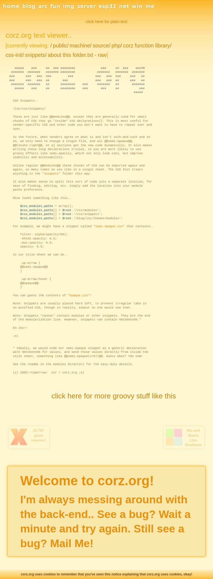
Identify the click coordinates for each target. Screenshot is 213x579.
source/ (101, 45)
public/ (61, 45)
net (124, 6)
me (149, 6)
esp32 (107, 6)
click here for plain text (106, 21)
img (68, 6)
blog (29, 6)
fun (55, 6)
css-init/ (15, 55)
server (86, 6)
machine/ (81, 45)
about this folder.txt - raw (77, 55)
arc (42, 6)
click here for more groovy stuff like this (113, 396)
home (11, 6)
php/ (116, 45)
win (137, 6)
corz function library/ (147, 45)
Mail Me (70, 543)
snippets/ (36, 55)
